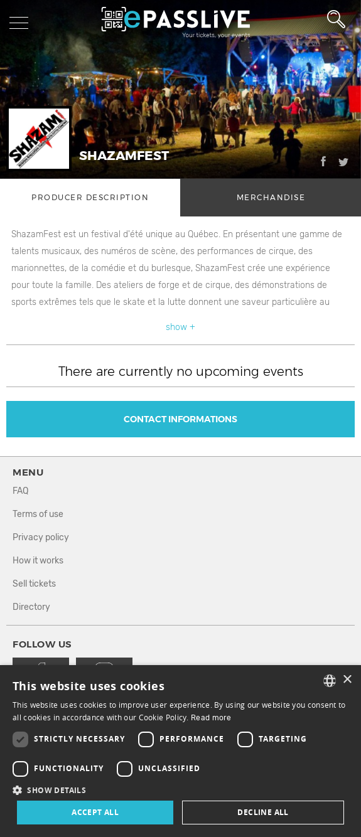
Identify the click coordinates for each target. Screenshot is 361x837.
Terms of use (38, 514)
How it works (38, 560)
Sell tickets (34, 583)
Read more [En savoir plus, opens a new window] (211, 717)
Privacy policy (41, 537)
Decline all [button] (262, 812)
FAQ (20, 491)
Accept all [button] (95, 812)
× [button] (347, 680)
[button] (180, 790)
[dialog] (180, 751)
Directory (31, 607)
